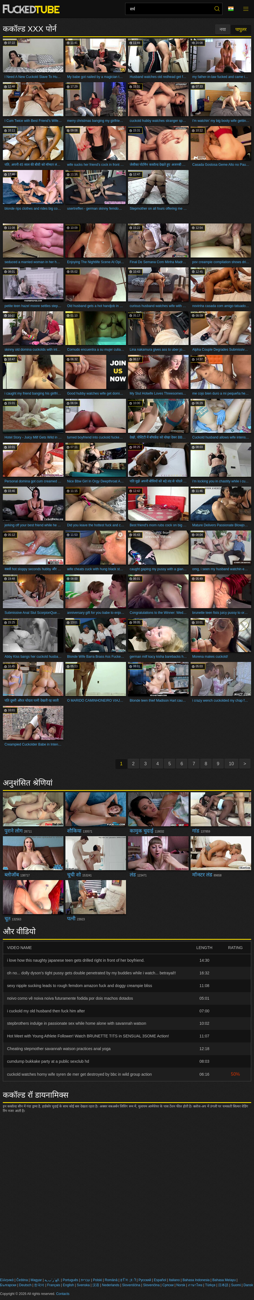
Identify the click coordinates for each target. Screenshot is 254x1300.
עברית (85, 1280)
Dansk (248, 1285)
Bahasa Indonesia (195, 1280)
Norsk (180, 1285)
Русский (144, 1280)
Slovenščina (131, 1285)
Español (160, 1280)
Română (111, 1280)
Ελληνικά (7, 1280)
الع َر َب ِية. (52, 1280)
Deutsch (25, 1285)
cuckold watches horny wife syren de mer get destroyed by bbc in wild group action (79, 1074)
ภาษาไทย (195, 1285)
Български (8, 1285)
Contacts (62, 1294)
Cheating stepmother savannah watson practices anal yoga (59, 1048)
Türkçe (210, 1285)
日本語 (223, 1285)
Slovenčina (151, 1285)
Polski (97, 1280)
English (68, 1285)
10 (231, 763)
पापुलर (241, 29)
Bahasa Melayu (224, 1280)
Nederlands (110, 1285)
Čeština (22, 1280)
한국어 (39, 1285)
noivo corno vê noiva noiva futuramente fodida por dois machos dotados (70, 998)
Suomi (236, 1285)
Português (70, 1280)
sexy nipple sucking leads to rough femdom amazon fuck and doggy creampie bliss (79, 985)
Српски (168, 1285)
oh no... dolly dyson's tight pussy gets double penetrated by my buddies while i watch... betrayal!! (91, 973)
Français (53, 1285)
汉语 (95, 1285)
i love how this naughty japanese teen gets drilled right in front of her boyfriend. (76, 960)
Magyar (36, 1280)
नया (223, 29)
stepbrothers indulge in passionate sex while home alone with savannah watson (76, 1023)
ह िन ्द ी (128, 1280)
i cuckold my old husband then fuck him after (46, 1011)
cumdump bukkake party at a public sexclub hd (48, 1061)
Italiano (174, 1280)
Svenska (83, 1285)
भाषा (231, 9)
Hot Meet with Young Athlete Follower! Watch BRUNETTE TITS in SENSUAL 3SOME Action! (88, 1036)
